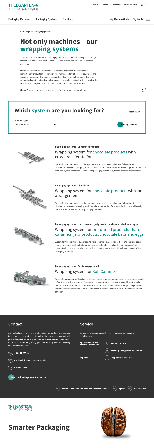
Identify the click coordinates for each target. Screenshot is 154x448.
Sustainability (130, 5)
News (95, 5)
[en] (143, 5)
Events (105, 5)
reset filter (134, 111)
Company (116, 5)
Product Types (21, 120)
